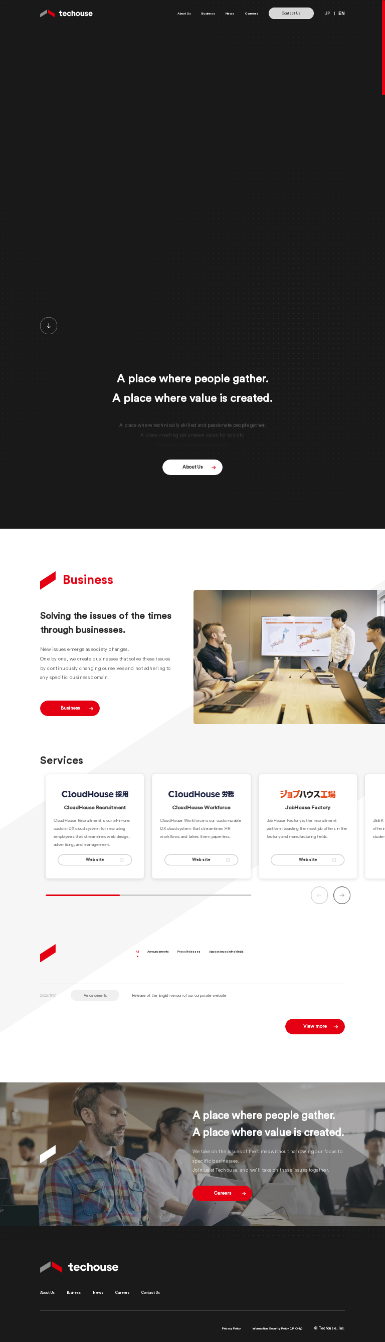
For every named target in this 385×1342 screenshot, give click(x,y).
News (222, 13)
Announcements (169, 960)
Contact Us (291, 13)
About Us (164, 13)
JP (327, 13)
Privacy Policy (210, 1328)
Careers (249, 13)
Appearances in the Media (264, 960)
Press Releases (211, 960)
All (139, 960)
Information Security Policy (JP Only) (268, 1328)
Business (195, 13)
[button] (366, 904)
